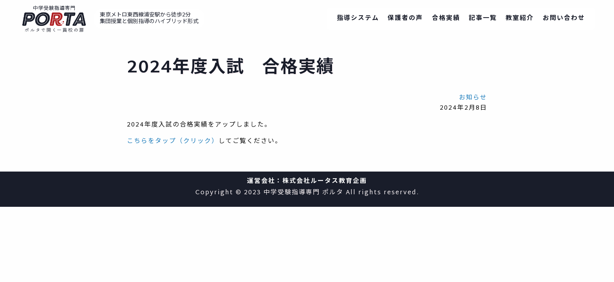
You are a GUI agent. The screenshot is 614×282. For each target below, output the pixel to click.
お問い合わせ (564, 18)
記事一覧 (483, 18)
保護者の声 (405, 18)
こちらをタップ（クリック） (173, 141)
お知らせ (473, 98)
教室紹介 (520, 18)
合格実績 (446, 18)
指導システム (358, 18)
